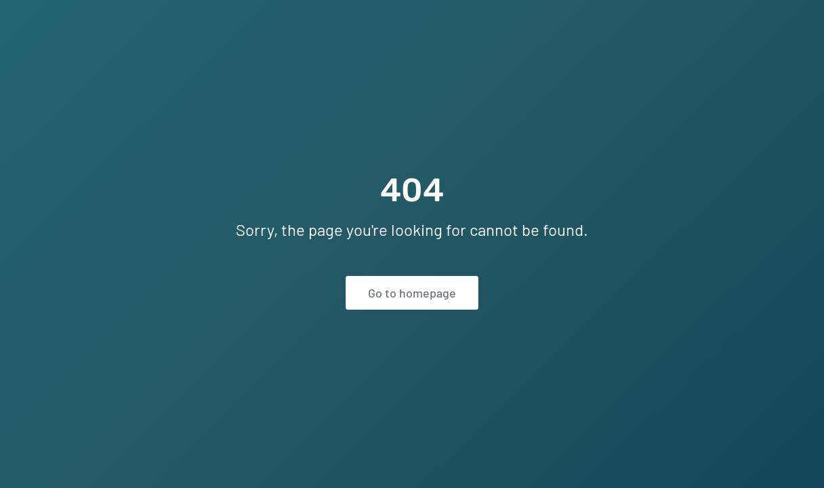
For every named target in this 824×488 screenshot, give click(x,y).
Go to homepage (412, 292)
